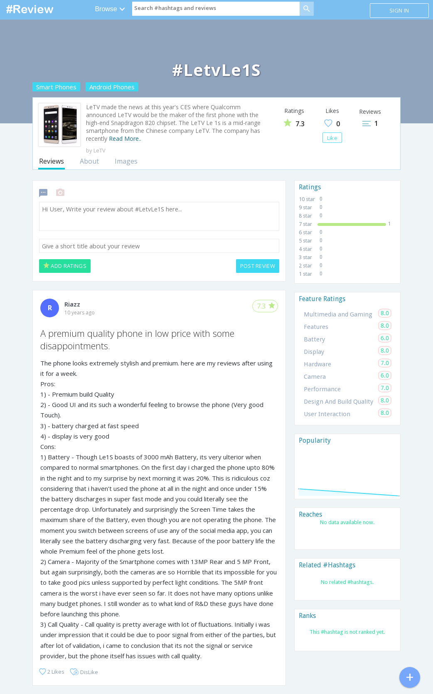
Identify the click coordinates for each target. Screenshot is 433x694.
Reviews (51, 161)
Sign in (399, 10)
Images (126, 161)
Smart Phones (56, 87)
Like (332, 138)
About (89, 161)
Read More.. (125, 138)
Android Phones (112, 87)
